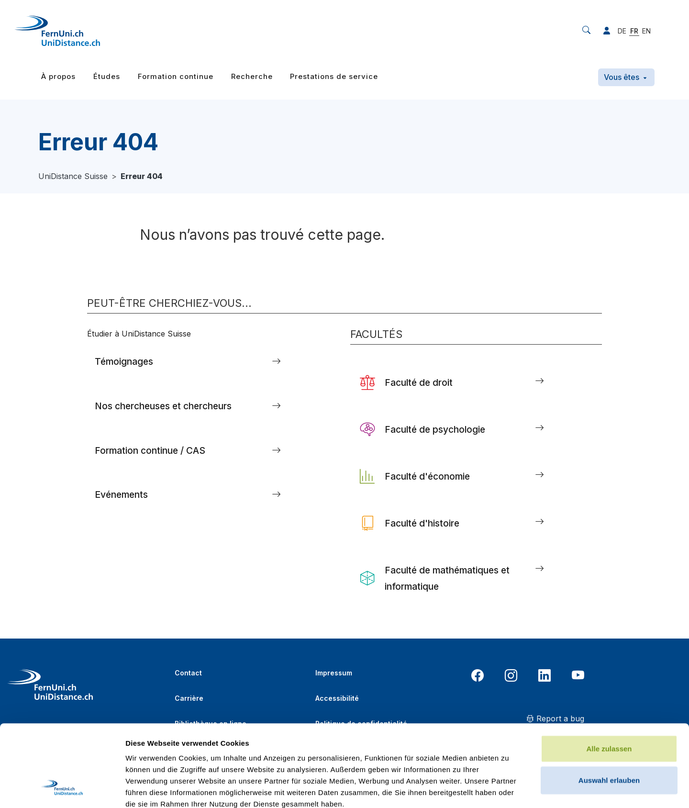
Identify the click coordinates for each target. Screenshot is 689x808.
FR (634, 31)
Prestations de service (334, 76)
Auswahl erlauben (609, 703)
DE (622, 31)
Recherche (252, 76)
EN (646, 31)
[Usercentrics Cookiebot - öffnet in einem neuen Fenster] (62, 789)
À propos (58, 76)
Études (106, 76)
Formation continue (175, 76)
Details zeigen (509, 789)
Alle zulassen (609, 672)
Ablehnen (609, 734)
